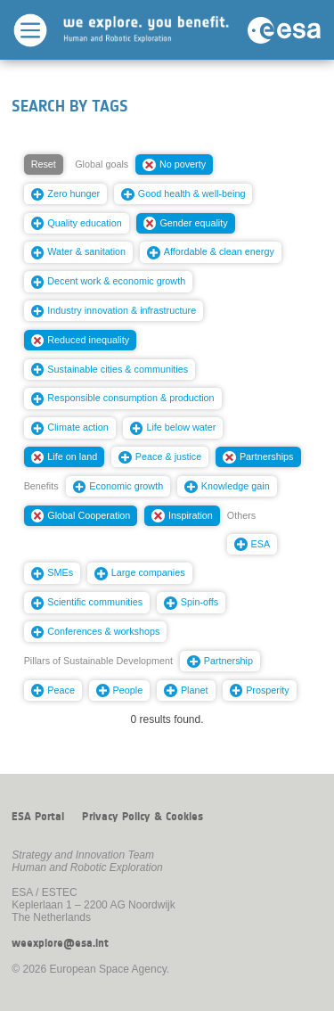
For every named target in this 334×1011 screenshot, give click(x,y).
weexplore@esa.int (60, 943)
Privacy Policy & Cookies (142, 817)
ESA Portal (38, 817)
